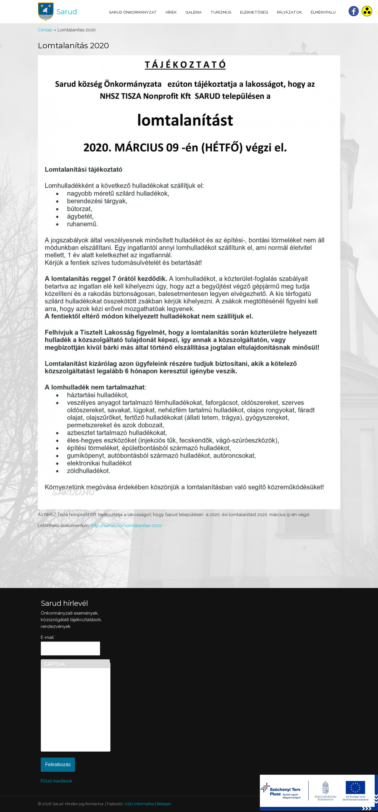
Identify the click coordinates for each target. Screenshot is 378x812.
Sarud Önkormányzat (133, 12)
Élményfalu (323, 12)
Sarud (66, 11)
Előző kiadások (56, 781)
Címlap (45, 30)
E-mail (48, 637)
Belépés (164, 804)
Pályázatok (289, 12)
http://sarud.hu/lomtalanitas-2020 (126, 525)
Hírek (171, 12)
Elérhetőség (254, 12)
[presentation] (68, 727)
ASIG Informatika (139, 804)
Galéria (193, 12)
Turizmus (221, 12)
